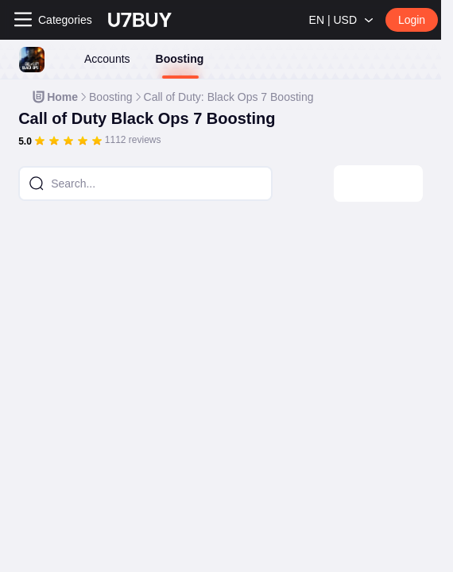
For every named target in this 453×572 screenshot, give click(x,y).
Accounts (107, 58)
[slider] (68, 140)
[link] (54, 97)
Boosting (180, 58)
